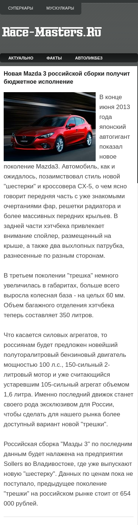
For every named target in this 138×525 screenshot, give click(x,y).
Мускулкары (60, 8)
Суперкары (20, 8)
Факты (54, 58)
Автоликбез (89, 58)
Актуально (20, 58)
